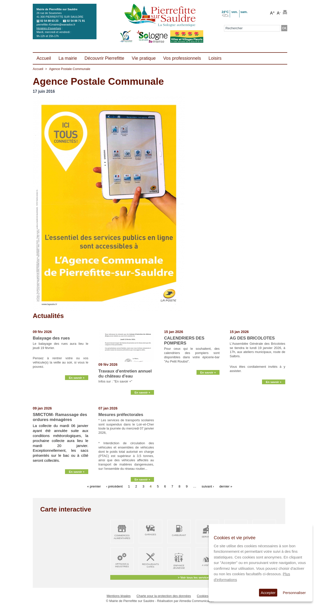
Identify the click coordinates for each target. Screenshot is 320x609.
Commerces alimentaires (122, 537)
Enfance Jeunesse (179, 567)
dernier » (225, 486)
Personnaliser (294, 592)
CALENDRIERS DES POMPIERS (184, 341)
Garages (150, 534)
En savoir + (76, 400)
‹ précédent (114, 486)
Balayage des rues (51, 338)
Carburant (179, 535)
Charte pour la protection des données (163, 596)
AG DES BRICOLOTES (252, 338)
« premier (94, 486)
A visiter (207, 565)
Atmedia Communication (196, 601)
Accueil (38, 69)
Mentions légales (118, 596)
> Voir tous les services (194, 577)
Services (207, 537)
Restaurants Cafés (150, 565)
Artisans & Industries (122, 565)
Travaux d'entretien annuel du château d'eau (125, 373)
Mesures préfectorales (120, 414)
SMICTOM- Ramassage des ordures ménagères (60, 417)
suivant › (208, 486)
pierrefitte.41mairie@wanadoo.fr (55, 24)
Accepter (268, 592)
